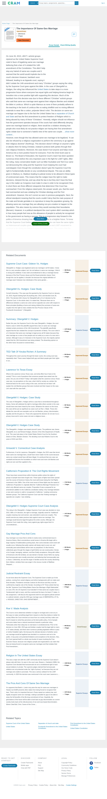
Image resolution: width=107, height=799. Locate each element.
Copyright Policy (66, 762)
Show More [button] (40, 219)
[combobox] (33, 3)
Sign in (103, 3)
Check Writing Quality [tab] (68, 45)
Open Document (23, 40)
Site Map (41, 770)
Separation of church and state (48, 723)
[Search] (76, 3)
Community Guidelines (68, 765)
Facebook (97, 762)
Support (40, 768)
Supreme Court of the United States (18, 723)
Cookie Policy (44, 785)
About (40, 762)
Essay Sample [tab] (54, 45)
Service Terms (66, 773)
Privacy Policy (66, 770)
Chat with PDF (26, 768)
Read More (95, 270)
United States (43, 89)
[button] (4, 3)
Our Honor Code (66, 768)
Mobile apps (25, 765)
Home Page (6, 23)
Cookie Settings (71, 785)
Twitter (96, 767)
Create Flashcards (9, 765)
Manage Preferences (68, 776)
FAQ (39, 765)
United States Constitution (79, 728)
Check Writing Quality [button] (40, 223)
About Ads (54, 785)
